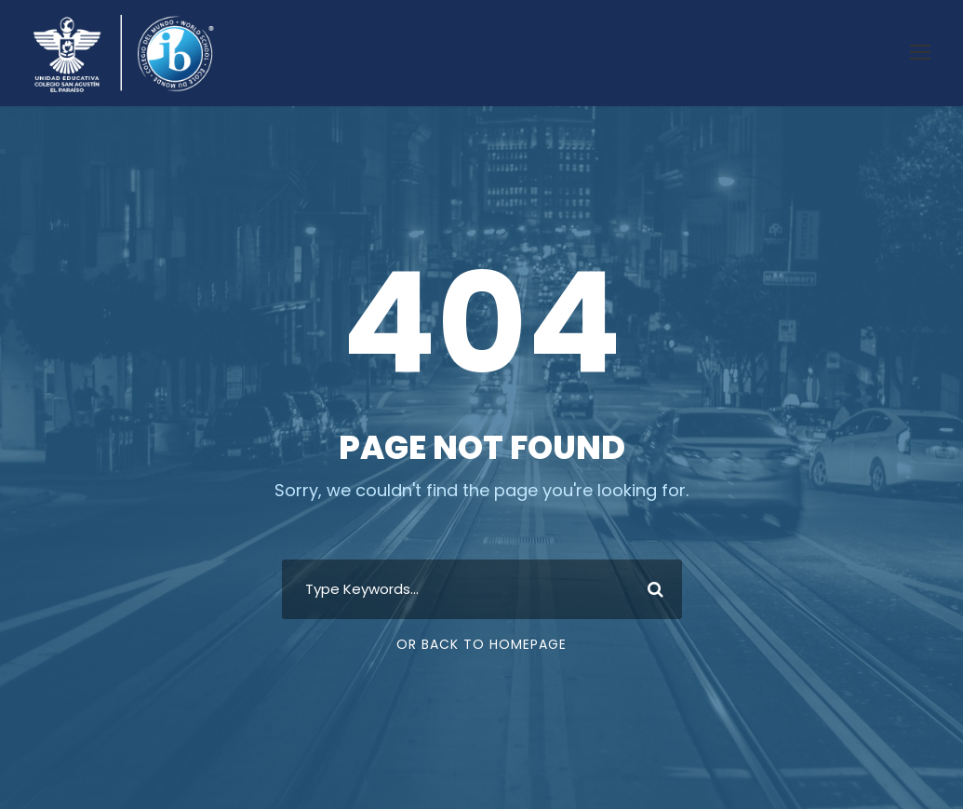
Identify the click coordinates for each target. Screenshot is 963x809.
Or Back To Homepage (481, 644)
